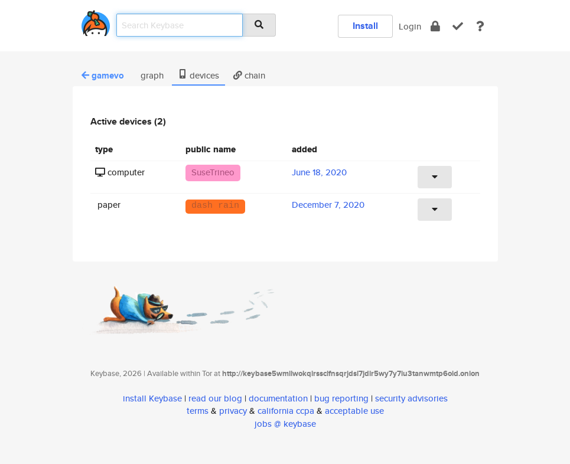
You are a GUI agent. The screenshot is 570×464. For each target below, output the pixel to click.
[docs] (480, 26)
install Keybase (152, 398)
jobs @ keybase (285, 423)
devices (198, 75)
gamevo (103, 75)
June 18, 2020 (319, 172)
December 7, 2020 (328, 204)
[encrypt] (435, 26)
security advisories (411, 398)
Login (410, 26)
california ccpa (286, 410)
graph (151, 75)
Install (365, 25)
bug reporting (341, 398)
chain (249, 75)
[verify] (457, 26)
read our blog (215, 398)
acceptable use (354, 410)
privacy (233, 410)
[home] (96, 21)
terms (198, 410)
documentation (278, 398)
